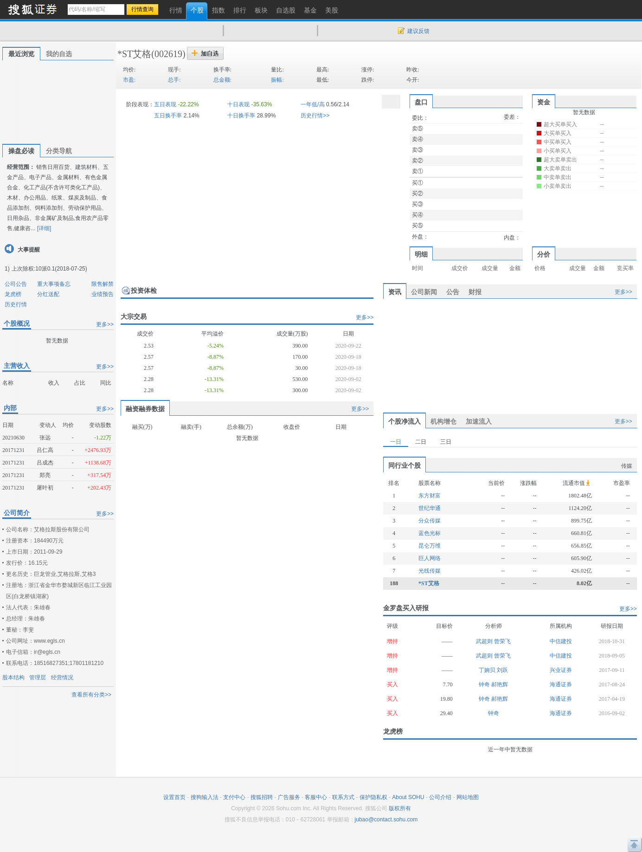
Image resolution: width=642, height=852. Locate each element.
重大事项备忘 (54, 284)
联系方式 (343, 797)
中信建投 (561, 641)
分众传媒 (429, 520)
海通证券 (561, 684)
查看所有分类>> (91, 694)
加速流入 (479, 421)
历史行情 (16, 304)
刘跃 (502, 670)
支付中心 (234, 797)
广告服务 (289, 797)
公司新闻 (424, 292)
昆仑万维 (429, 545)
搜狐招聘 (261, 797)
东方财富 (429, 495)
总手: (174, 80)
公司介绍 (440, 797)
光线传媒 (429, 571)
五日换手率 (168, 115)
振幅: (277, 80)
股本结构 (13, 677)
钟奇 (485, 684)
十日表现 (238, 104)
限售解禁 (102, 284)
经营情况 (62, 677)
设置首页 (174, 797)
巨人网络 (429, 558)
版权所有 (400, 808)
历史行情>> (315, 115)
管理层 (37, 677)
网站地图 (467, 797)
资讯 (394, 292)
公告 (452, 292)
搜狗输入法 (204, 797)
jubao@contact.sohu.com (386, 819)
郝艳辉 (499, 684)
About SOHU (408, 797)
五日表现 (165, 104)
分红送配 (48, 294)
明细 (421, 254)
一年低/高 (312, 104)
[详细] (44, 228)
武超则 (485, 641)
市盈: (129, 80)
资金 (543, 102)
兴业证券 (561, 670)
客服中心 (316, 797)
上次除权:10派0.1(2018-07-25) (49, 268)
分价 (543, 254)
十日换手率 (241, 115)
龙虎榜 (13, 294)
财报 (475, 292)
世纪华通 (429, 508)
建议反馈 (418, 31)
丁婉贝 (488, 670)
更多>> (105, 324)
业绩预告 (102, 294)
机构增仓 (443, 421)
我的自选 (59, 54)
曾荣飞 (502, 641)
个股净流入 (404, 421)
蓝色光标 (429, 533)
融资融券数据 (145, 409)
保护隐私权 (373, 797)
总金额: (222, 80)
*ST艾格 (134, 54)
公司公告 (16, 284)
